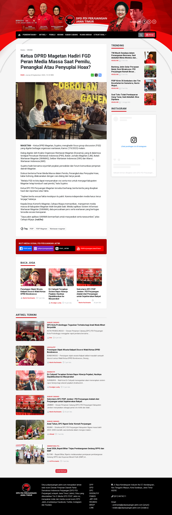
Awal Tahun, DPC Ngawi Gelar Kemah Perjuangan (69, 424)
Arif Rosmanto (54, 461)
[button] (149, 35)
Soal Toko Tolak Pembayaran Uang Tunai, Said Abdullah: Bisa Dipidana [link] (125, 97)
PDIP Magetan (41, 229)
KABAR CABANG (53, 322)
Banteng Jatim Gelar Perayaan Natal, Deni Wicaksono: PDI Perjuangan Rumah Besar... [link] (125, 69)
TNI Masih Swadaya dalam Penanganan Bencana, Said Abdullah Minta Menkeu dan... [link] (124, 55)
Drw (50, 338)
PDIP (32, 229)
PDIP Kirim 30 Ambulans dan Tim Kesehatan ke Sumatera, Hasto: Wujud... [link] (125, 83)
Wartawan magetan (57, 229)
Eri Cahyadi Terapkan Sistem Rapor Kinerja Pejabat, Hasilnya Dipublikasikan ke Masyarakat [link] (58, 294)
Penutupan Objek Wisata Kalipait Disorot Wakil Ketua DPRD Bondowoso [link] (33, 291)
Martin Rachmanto (29, 298)
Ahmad (51, 434)
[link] (23, 50)
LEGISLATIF (51, 347)
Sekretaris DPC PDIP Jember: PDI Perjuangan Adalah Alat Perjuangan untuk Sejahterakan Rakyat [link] (89, 292)
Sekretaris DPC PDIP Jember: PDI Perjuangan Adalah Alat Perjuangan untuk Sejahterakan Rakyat (73, 400)
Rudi (22, 75)
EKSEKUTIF (51, 372)
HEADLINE (114, 60)
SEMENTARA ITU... (54, 446)
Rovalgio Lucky (56, 303)
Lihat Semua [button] (61, 471)
